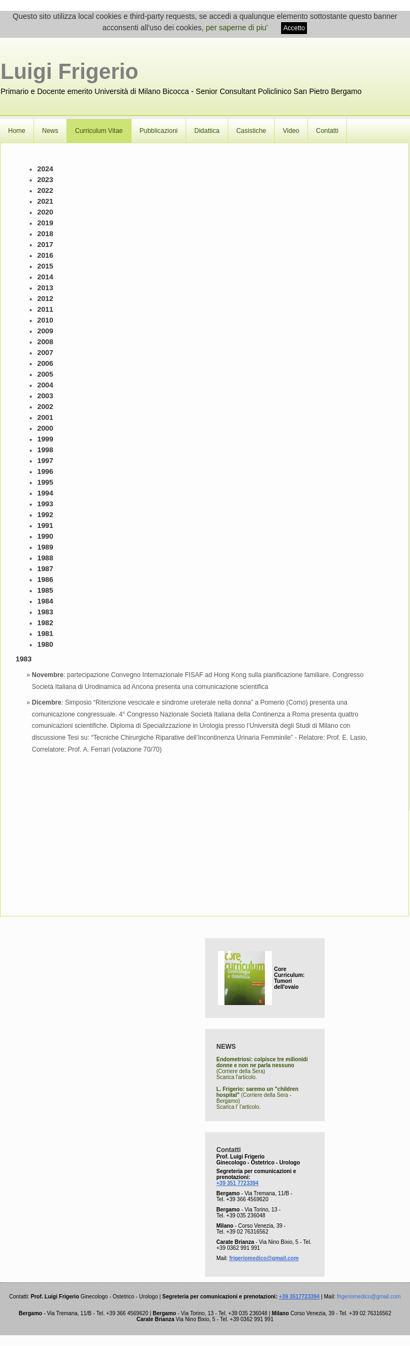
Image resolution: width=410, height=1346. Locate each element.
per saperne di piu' (237, 27)
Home (16, 131)
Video (291, 131)
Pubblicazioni (159, 131)
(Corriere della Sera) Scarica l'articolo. (262, 1068)
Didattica (207, 131)
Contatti (327, 131)
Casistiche (251, 131)
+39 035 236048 (245, 1215)
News (50, 131)
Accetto (294, 28)
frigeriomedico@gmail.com (264, 1258)
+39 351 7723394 (237, 1183)
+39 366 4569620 (247, 1199)
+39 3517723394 (299, 1297)
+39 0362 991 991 (238, 1248)
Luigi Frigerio (70, 71)
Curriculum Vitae (98, 131)
